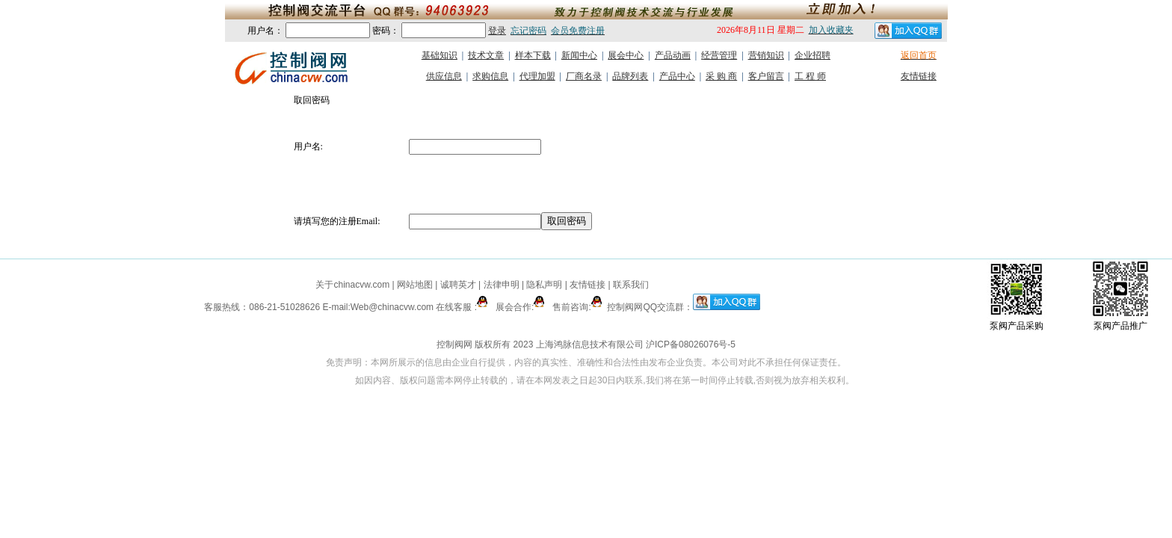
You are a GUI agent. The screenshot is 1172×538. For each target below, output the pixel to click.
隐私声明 (544, 284)
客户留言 (766, 76)
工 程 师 (810, 76)
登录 (497, 30)
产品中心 (677, 76)
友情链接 (919, 76)
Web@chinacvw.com (392, 307)
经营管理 (719, 55)
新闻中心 (579, 55)
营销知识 (766, 55)
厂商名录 (584, 76)
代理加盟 (537, 76)
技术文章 (486, 55)
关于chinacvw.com (352, 284)
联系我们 (631, 284)
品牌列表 (630, 76)
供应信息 (444, 76)
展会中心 (626, 55)
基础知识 (439, 55)
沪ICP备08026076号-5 (690, 344)
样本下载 (533, 55)
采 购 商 (721, 76)
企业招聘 (812, 55)
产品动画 (673, 55)
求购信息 (490, 76)
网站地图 (415, 284)
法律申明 (501, 284)
